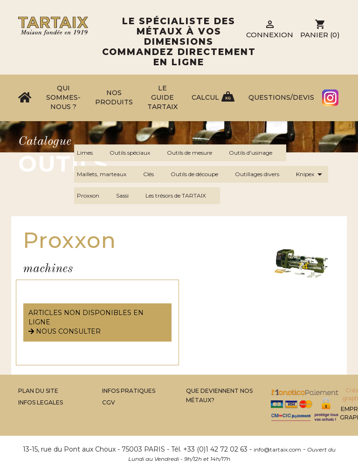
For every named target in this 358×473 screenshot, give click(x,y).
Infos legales (40, 402)
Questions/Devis (281, 97)
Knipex (310, 174)
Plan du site (38, 390)
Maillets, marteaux (107, 174)
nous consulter (64, 331)
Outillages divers (262, 174)
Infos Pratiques (128, 390)
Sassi (128, 195)
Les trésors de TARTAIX (181, 195)
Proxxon (93, 195)
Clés (154, 174)
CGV (108, 402)
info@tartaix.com (277, 449)
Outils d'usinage (256, 152)
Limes (90, 152)
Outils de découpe (200, 174)
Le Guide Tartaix (162, 97)
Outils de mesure (195, 152)
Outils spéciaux (135, 152)
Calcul (205, 97)
